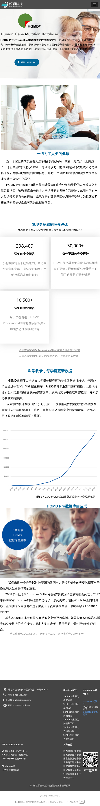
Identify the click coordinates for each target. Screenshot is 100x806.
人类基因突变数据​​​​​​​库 (90, 713)
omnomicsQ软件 (90, 702)
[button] (94, 4)
